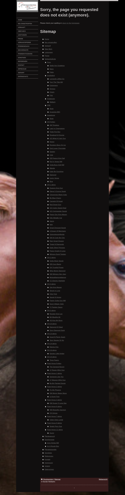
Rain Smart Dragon (57, 241)
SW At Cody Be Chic (57, 238)
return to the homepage (70, 23)
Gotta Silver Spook (56, 261)
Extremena (54, 85)
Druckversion (47, 479)
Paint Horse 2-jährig (54, 387)
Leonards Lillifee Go (57, 79)
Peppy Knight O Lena (57, 251)
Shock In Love (55, 291)
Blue (51, 181)
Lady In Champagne (57, 128)
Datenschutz (49, 469)
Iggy (51, 224)
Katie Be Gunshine (56, 171)
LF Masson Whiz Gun (58, 380)
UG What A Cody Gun (58, 138)
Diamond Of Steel (56, 327)
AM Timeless (54, 125)
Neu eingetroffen (51, 42)
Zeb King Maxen (56, 287)
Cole (51, 155)
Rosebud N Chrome (57, 135)
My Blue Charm (55, 198)
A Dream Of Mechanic (58, 231)
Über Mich (48, 49)
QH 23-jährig (51, 357)
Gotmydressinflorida (57, 234)
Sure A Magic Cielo (57, 304)
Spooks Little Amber (57, 354)
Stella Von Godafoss (57, 66)
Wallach (52, 102)
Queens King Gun (56, 188)
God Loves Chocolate (58, 148)
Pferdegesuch (50, 436)
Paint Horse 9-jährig (54, 423)
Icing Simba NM (53, 443)
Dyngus (52, 89)
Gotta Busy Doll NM (57, 165)
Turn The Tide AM (56, 82)
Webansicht (103, 479)
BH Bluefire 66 (55, 317)
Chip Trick (53, 294)
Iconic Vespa (54, 178)
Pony (49, 62)
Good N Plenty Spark (57, 337)
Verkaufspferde (50, 59)
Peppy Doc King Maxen (58, 215)
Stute (52, 109)
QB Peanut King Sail (57, 158)
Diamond (53, 175)
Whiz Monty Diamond (57, 271)
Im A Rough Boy (53, 446)
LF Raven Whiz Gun (57, 370)
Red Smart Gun (55, 205)
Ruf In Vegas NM (56, 162)
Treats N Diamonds (57, 244)
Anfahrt (47, 466)
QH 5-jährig (51, 311)
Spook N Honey (55, 297)
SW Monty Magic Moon (58, 393)
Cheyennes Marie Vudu (58, 195)
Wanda (52, 168)
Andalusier (51, 99)
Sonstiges (48, 453)
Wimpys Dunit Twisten (58, 254)
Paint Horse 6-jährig (54, 406)
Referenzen (49, 456)
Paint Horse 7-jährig (54, 416)
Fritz (51, 95)
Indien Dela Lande (56, 420)
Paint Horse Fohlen (54, 363)
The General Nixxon (57, 367)
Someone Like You (56, 377)
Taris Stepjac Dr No (57, 340)
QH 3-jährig (51, 284)
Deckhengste (49, 440)
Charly (52, 92)
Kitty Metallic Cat (56, 218)
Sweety (52, 152)
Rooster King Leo (56, 314)
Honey (52, 142)
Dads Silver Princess (57, 248)
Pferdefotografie (50, 450)
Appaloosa (51, 115)
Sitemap (57, 479)
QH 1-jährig (51, 185)
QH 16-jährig (51, 350)
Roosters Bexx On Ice (58, 145)
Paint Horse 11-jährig (55, 430)
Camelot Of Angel (56, 201)
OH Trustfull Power (57, 267)
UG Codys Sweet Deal (58, 208)
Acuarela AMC (55, 112)
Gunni (52, 433)
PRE (48, 105)
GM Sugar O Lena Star (58, 403)
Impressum (49, 463)
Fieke (52, 72)
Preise (47, 56)
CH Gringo (53, 413)
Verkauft (48, 46)
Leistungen (49, 52)
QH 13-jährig (51, 334)
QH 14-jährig (51, 344)
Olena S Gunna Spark (58, 191)
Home (47, 39)
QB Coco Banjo (55, 264)
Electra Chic (54, 347)
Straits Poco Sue (56, 426)
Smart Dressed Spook (58, 228)
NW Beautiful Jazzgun (58, 410)
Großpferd (51, 76)
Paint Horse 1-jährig (54, 373)
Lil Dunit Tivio (54, 397)
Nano (52, 69)
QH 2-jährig (51, 258)
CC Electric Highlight (57, 281)
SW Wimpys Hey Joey (58, 274)
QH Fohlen (51, 122)
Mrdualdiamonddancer (58, 277)
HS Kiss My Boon (56, 320)
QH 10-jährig (51, 324)
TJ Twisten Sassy (56, 307)
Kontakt (47, 459)
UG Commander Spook (58, 211)
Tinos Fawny (54, 360)
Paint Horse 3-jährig (54, 400)
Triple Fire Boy (55, 132)
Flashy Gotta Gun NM (58, 301)
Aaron (52, 221)
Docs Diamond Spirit (57, 330)
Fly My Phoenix (55, 390)
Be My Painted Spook (58, 383)
